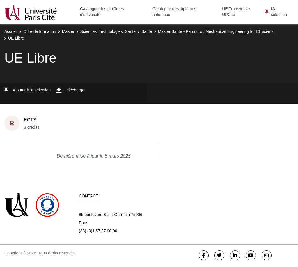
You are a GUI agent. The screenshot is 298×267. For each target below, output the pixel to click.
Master (68, 31)
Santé (146, 31)
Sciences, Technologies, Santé (108, 31)
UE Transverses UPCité (236, 11)
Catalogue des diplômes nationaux (174, 11)
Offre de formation (39, 31)
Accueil (10, 31)
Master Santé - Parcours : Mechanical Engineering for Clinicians (216, 31)
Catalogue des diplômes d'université (102, 11)
